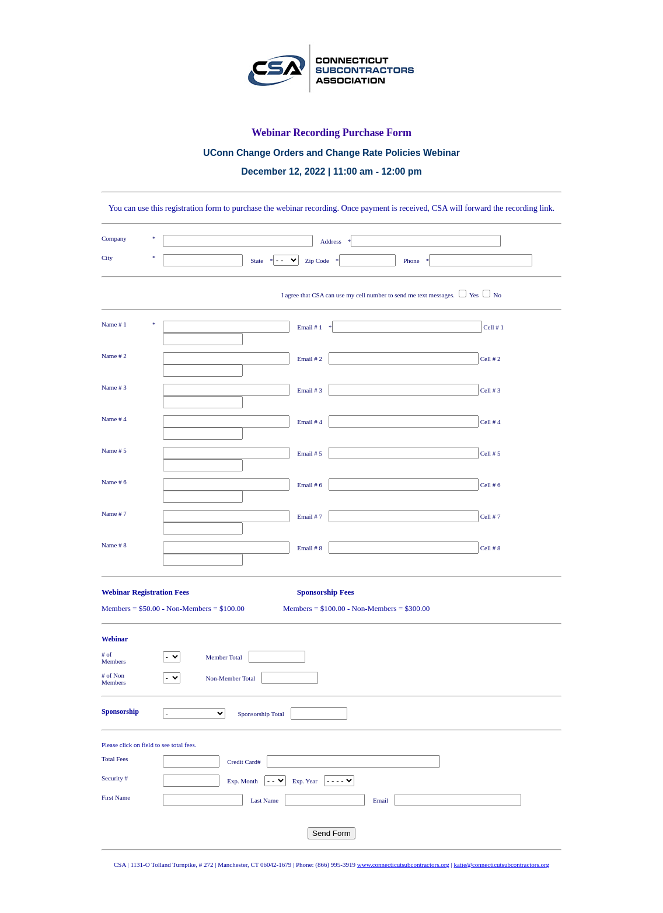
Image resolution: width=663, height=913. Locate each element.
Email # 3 (310, 390)
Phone (411, 260)
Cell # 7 (493, 516)
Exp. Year (305, 780)
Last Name (264, 800)
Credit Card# (244, 761)
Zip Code (317, 260)
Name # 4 (114, 418)
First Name (116, 797)
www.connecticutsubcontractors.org (403, 864)
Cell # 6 (493, 484)
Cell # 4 (493, 421)
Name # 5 (114, 450)
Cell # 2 (493, 358)
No (497, 294)
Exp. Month (242, 780)
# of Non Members (123, 679)
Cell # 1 (496, 327)
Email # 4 (310, 421)
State (257, 260)
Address (330, 241)
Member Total (214, 657)
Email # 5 (310, 453)
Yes (474, 294)
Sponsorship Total (258, 713)
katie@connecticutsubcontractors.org (501, 864)
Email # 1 (310, 327)
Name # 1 (114, 324)
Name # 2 (114, 355)
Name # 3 (114, 387)
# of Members (123, 658)
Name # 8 (114, 545)
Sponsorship (120, 711)
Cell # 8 (493, 547)
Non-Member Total (221, 678)
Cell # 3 (493, 390)
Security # (115, 778)
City (107, 257)
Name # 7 (114, 513)
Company (114, 238)
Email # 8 (310, 547)
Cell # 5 (493, 453)
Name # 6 (114, 481)
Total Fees (115, 758)
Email (381, 800)
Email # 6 (310, 484)
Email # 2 (310, 358)
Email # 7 (310, 516)
